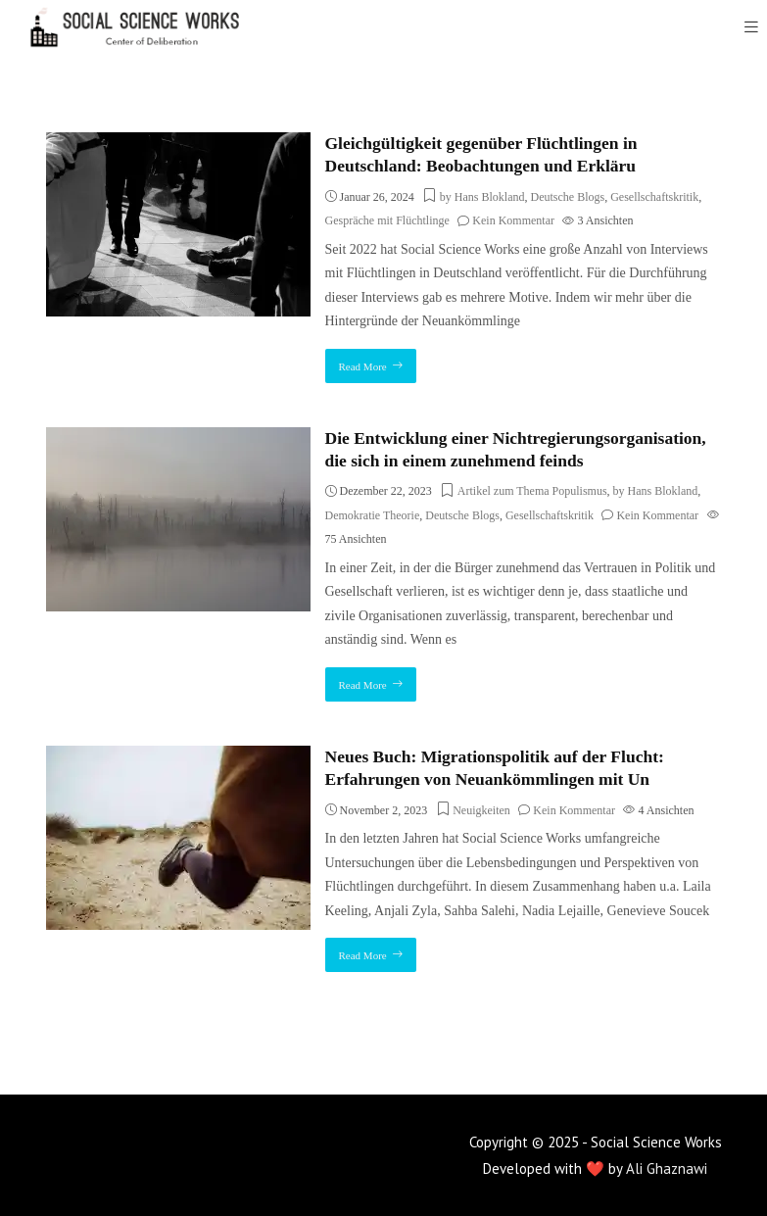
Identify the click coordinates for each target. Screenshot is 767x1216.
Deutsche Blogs (568, 197)
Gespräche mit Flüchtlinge (387, 220)
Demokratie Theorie (372, 515)
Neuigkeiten (481, 810)
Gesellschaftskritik (654, 197)
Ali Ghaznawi (666, 1168)
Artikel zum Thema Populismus (532, 491)
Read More (363, 366)
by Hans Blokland (482, 197)
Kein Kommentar (513, 220)
